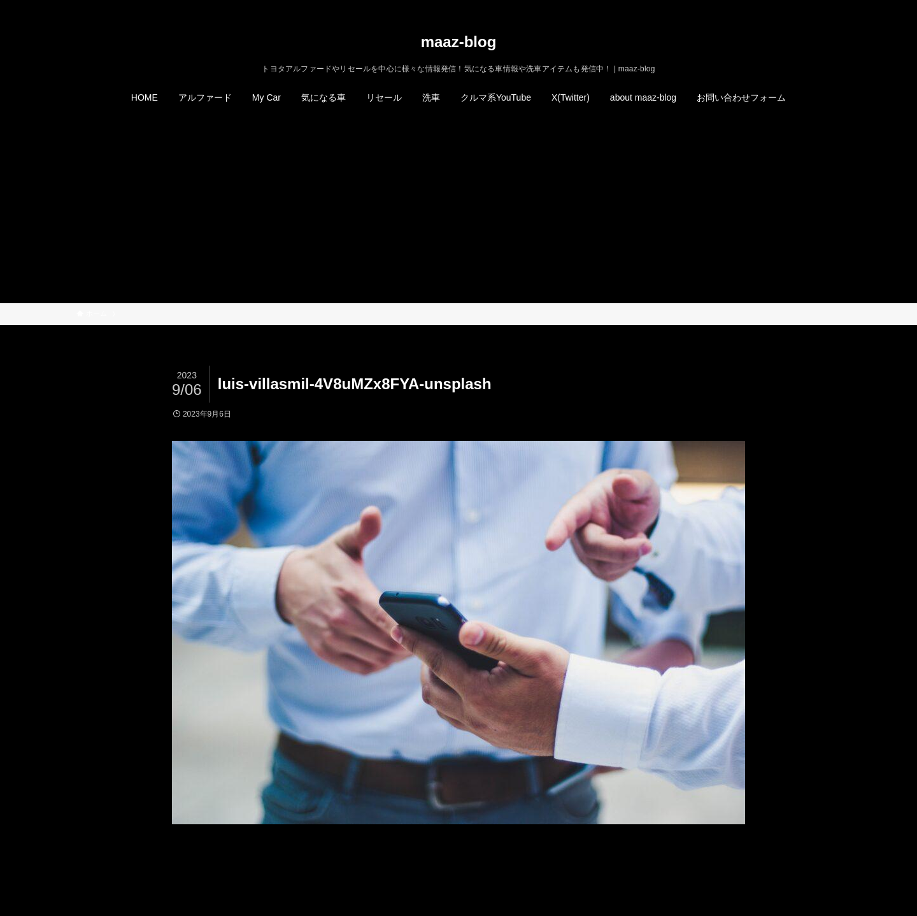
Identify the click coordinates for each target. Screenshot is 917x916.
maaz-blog (459, 42)
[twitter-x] (782, 7)
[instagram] (799, 7)
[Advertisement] (458, 207)
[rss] (815, 7)
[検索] (832, 7)
